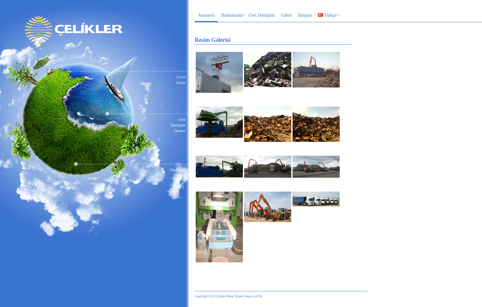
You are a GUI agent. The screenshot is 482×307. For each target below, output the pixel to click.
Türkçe (327, 16)
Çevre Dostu (180, 80)
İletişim (305, 15)
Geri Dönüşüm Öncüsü (178, 125)
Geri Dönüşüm (262, 15)
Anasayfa (206, 15)
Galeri (286, 15)
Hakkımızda (232, 16)
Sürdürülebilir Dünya (177, 173)
